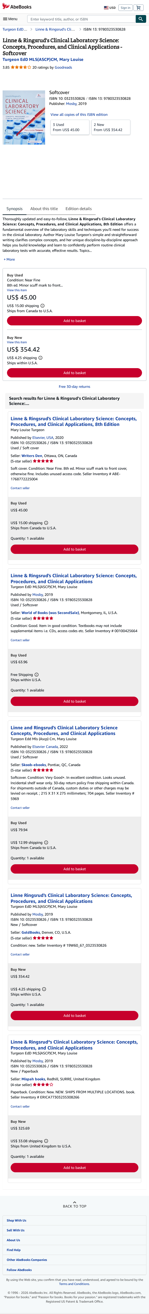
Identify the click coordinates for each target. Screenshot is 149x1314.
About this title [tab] (44, 208)
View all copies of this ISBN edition (79, 114)
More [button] (10, 259)
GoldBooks (31, 932)
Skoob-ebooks (34, 764)
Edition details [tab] (79, 208)
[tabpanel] (72, 239)
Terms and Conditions (74, 1284)
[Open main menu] (11, 19)
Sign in (125, 8)
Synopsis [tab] (14, 208)
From (70, 127)
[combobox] (81, 19)
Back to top (74, 1206)
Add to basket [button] (74, 320)
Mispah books (33, 1079)
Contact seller (20, 488)
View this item (17, 290)
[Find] (141, 19)
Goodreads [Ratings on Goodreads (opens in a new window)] (63, 67)
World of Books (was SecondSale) (50, 612)
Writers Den (32, 455)
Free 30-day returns (74, 386)
